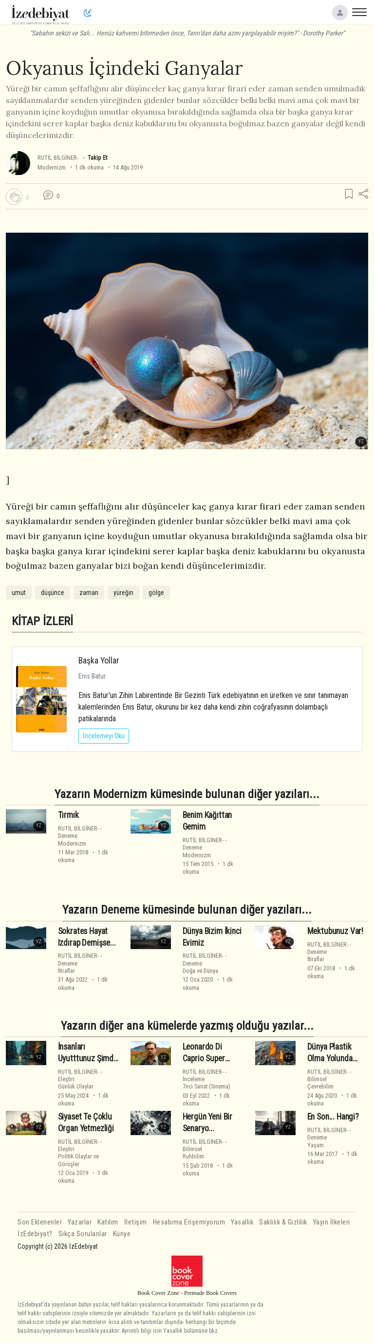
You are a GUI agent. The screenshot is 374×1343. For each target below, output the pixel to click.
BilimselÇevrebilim (320, 1082)
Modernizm (51, 167)
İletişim (135, 1222)
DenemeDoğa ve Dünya (200, 967)
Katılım (107, 1222)
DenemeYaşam (317, 1141)
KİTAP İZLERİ (42, 621)
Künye (122, 1234)
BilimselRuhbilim (193, 1152)
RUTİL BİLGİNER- (57, 157)
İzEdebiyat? (35, 1234)
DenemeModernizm (72, 839)
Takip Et (97, 157)
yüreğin (123, 592)
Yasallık (242, 1222)
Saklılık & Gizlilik (283, 1222)
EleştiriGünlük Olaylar (76, 1082)
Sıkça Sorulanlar (82, 1234)
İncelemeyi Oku (104, 736)
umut (19, 592)
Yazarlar (80, 1222)
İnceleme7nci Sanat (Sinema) (206, 1082)
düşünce (52, 592)
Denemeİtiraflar (67, 967)
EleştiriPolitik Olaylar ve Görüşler (78, 1156)
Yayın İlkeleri (331, 1222)
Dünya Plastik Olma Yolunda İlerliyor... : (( (330, 1058)
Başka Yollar (98, 660)
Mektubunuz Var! (335, 931)
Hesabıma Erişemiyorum (189, 1222)
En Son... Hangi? (333, 1117)
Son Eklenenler (40, 1222)
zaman (88, 592)
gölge (156, 592)
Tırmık (68, 815)
